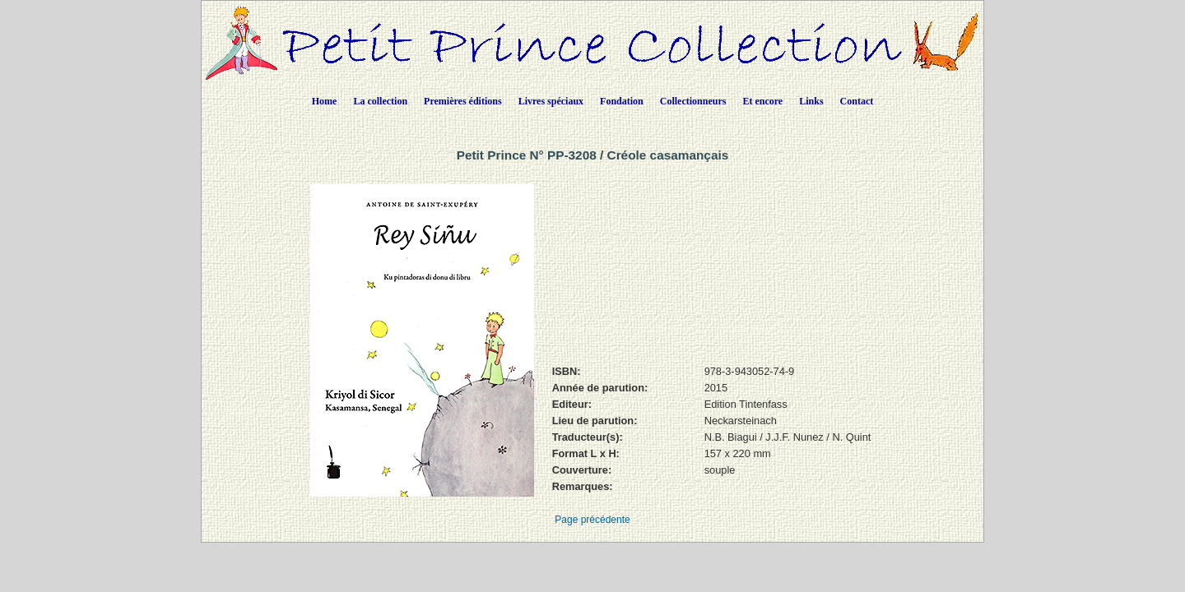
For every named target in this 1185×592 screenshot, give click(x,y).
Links (811, 101)
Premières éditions (463, 101)
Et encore (762, 101)
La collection (380, 101)
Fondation (622, 101)
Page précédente (592, 519)
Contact (857, 101)
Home (324, 101)
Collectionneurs (693, 101)
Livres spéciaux (550, 101)
